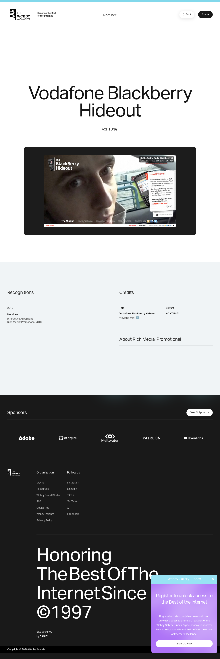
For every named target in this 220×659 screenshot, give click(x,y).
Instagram (73, 482)
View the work (127, 318)
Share (205, 14)
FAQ (38, 501)
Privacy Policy (44, 520)
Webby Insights (45, 514)
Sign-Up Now (184, 643)
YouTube (72, 501)
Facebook (73, 514)
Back (186, 14)
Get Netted (42, 508)
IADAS (40, 482)
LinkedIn (72, 489)
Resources (42, 489)
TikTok (70, 495)
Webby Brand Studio (48, 495)
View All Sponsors (199, 412)
